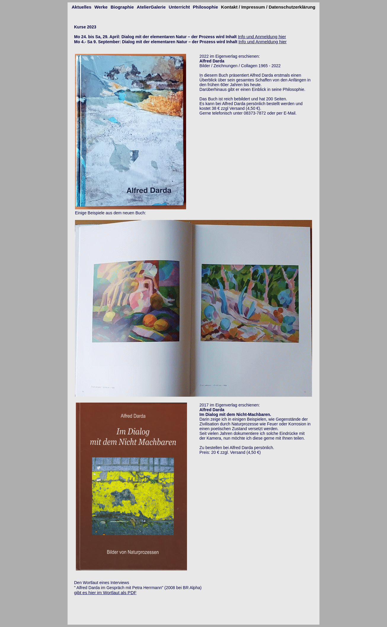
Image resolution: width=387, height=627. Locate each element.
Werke (101, 6)
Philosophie (205, 6)
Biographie (122, 6)
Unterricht (179, 6)
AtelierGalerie (151, 6)
